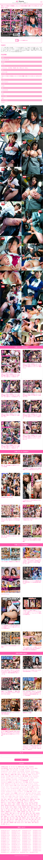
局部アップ (8, 808)
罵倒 (8, 817)
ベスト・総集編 (13, 793)
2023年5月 (35, 841)
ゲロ (32, 777)
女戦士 (13, 803)
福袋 (16, 816)
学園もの (15, 807)
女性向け (10, 803)
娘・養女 (7, 807)
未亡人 (14, 811)
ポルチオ (7, 794)
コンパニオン (14, 779)
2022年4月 (3, 847)
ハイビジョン (4, 67)
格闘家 (18, 811)
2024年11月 (14, 835)
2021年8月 (3, 850)
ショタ (27, 779)
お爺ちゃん (24, 774)
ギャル (30, 776)
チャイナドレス (29, 783)
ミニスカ (31, 794)
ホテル (38, 793)
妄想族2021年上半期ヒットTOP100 (13, 805)
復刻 (32, 808)
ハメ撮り (19, 790)
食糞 (15, 822)
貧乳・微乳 (31, 819)
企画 (20, 799)
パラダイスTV (25, 790)
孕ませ (11, 807)
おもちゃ (33, 772)
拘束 (11, 810)
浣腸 (11, 813)
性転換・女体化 (37, 808)
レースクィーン (4, 797)
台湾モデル (26, 800)
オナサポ (23, 772)
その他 (2, 783)
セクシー (20, 782)
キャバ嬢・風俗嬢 (24, 776)
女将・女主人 (4, 803)
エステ (9, 772)
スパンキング (11, 780)
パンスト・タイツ (33, 790)
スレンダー (31, 780)
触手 (27, 819)
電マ (2, 822)
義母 (20, 817)
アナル (32, 769)
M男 (17, 768)
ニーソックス (16, 786)
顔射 (8, 822)
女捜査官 (18, 803)
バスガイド (3, 790)
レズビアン (21, 797)
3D (9, 766)
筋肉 (35, 816)
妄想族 (2, 805)
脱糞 (37, 817)
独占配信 (38, 813)
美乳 (11, 817)
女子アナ (26, 802)
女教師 (22, 803)
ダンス (17, 783)
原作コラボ (12, 800)
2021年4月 (3, 852)
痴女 (21, 814)
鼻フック (8, 824)
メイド (6, 796)
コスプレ (36, 777)
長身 (38, 821)
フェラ (39, 791)
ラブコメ (21, 796)
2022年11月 (14, 844)
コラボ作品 (8, 779)
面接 (5, 822)
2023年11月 (14, 839)
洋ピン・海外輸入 (5, 813)
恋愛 (2, 810)
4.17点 (3, 102)
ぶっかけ (8, 793)
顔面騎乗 (11, 822)
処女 (36, 799)
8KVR (26, 766)
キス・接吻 (8, 776)
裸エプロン (12, 819)
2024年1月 (35, 838)
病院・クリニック (15, 814)
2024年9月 (35, 835)
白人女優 (25, 814)
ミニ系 (2, 796)
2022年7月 (14, 846)
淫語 (21, 813)
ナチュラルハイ (5, 81)
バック (8, 790)
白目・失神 (30, 814)
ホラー (2, 794)
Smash (20, 1)
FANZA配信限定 (4, 768)
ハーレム (8, 788)
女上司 (9, 802)
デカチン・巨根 (13, 785)
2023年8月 (3, 841)
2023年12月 (3, 839)
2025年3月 (14, 833)
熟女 (31, 813)
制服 (39, 799)
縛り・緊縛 (3, 817)
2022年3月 (14, 847)
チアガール (22, 783)
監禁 (2, 816)
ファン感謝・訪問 (28, 791)
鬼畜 (33, 822)
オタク (18, 772)
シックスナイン (21, 779)
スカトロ (32, 779)
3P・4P (13, 766)
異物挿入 (9, 814)
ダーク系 (13, 783)
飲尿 (26, 822)
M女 (14, 768)
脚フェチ (33, 817)
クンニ (25, 777)
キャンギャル (36, 776)
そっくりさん (36, 782)
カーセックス (35, 774)
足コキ (39, 819)
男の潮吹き (3, 814)
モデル (13, 796)
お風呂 (29, 774)
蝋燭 (8, 819)
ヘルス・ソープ (21, 793)
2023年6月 (24, 841)
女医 (22, 802)
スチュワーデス (4, 780)
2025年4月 (3, 833)
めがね (10, 796)
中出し (5, 799)
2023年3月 (14, 843)
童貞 (22, 816)
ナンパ (11, 786)
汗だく (33, 811)
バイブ (37, 788)
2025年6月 (24, 832)
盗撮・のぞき (36, 814)
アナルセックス (4, 771)
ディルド (7, 785)
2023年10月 (25, 839)
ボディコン (34, 793)
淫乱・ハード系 (16, 813)
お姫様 (2, 774)
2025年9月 (35, 830)
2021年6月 (24, 850)
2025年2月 (24, 833)
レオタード (10, 797)
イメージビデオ (20, 771)
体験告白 (32, 799)
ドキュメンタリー (35, 785)
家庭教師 (24, 807)
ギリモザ (3, 777)
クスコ (11, 777)
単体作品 (3, 800)
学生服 (14, 67)
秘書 (19, 816)
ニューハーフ (23, 786)
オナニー (28, 772)
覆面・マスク (22, 819)
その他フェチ (8, 783)
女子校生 (10, 67)
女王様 (26, 803)
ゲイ (29, 777)
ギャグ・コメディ (15, 776)
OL (19, 768)
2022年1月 (35, 847)
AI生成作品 (31, 766)
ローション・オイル (29, 797)
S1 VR (3, 85)
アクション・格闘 (5, 769)
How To (11, 768)
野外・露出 (33, 821)
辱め (5, 821)
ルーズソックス (34, 796)
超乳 (36, 819)
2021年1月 (32, 852)
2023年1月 (35, 843)
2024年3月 (14, 838)
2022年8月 (3, 846)
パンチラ (3, 791)
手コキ (5, 810)
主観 (9, 799)
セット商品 (25, 782)
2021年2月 (22, 852)
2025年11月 (14, 830)
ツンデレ (36, 783)
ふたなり (3, 793)
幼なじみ (28, 808)
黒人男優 (3, 824)
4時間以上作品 (21, 766)
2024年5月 (35, 836)
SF (22, 768)
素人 (38, 816)
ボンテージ (12, 794)
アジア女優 (21, 769)
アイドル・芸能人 (34, 768)
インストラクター (34, 771)
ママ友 (26, 794)
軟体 (2, 821)
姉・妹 (2, 807)
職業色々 (24, 817)
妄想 (37, 803)
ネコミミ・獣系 (30, 786)
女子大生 (31, 802)
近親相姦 (9, 821)
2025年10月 (25, 830)
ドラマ (7, 786)
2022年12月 (3, 844)
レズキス (16, 797)
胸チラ (28, 817)
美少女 (14, 817)
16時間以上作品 (4, 766)
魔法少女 (37, 822)
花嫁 (40, 817)
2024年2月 (24, 838)
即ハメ (7, 800)
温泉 (24, 813)
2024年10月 (25, 835)
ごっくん (3, 779)
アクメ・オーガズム (14, 769)
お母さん (19, 774)
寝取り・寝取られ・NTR (32, 807)
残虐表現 (23, 811)
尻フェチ (3, 808)
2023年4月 (3, 843)
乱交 (12, 799)
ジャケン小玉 (4, 72)
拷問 (14, 810)
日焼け (35, 810)
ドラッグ (3, 786)
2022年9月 (35, 844)
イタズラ (14, 771)
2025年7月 (14, 832)
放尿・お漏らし (23, 810)
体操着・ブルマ (25, 799)
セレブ (30, 782)
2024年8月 (3, 836)
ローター (36, 797)
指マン (26, 67)
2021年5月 (35, 850)
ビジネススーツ (9, 791)
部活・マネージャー (25, 821)
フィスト (35, 791)
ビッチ (14, 791)
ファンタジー (20, 791)
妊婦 (39, 805)
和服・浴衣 (32, 800)
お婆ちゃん (7, 774)
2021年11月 (14, 849)
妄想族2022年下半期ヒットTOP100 (30, 805)
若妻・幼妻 (3, 819)
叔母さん (17, 800)
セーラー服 (15, 782)
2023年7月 (14, 841)
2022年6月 (24, 846)
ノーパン (36, 786)
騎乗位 (29, 822)
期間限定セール (9, 811)
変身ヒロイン (4, 802)
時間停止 (3, 811)
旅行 (32, 810)
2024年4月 (3, 838)
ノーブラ (3, 788)
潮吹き (27, 813)
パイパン (26, 788)
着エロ (12, 816)
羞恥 (17, 817)
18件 (3, 98)
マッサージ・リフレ (19, 794)
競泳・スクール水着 (28, 816)
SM (24, 768)
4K (16, 766)
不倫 (2, 799)
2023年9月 (35, 839)
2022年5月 (35, 846)
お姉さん (38, 772)
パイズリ (21, 788)
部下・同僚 (17, 821)
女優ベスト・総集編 (15, 802)
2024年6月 (24, 836)
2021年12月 (3, 849)
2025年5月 (35, 832)
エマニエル (14, 772)
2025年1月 (35, 833)
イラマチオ (27, 771)
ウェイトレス (4, 772)
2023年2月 (24, 843)
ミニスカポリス (37, 794)
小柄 (40, 807)
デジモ (18, 785)
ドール (29, 785)
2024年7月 (14, 836)
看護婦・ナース (7, 816)
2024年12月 (3, 835)
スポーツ (17, 780)
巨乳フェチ (22, 67)
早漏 (38, 810)
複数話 (16, 819)
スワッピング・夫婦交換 (6, 782)
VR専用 (27, 768)
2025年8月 (3, 832)
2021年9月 (35, 849)
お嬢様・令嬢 (13, 774)
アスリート (27, 769)
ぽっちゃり (28, 793)
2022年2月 (24, 847)
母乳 (27, 811)
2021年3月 (12, 852)
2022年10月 (25, 844)
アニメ (10, 771)
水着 (30, 811)
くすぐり (8, 777)
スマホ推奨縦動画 (24, 780)
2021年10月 (25, 849)
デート (2, 785)
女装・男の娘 (32, 803)
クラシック (20, 777)
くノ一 (15, 777)
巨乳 (18, 67)
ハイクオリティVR (15, 788)
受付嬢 (21, 800)
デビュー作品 (24, 785)
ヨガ (17, 796)
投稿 (9, 810)
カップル (3, 776)
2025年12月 (3, 830)
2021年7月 (14, 850)
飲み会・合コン (20, 822)
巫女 (24, 808)
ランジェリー (27, 796)
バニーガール (13, 790)
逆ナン (13, 821)
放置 (29, 810)
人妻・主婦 (15, 799)
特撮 (34, 813)
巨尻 (21, 808)
